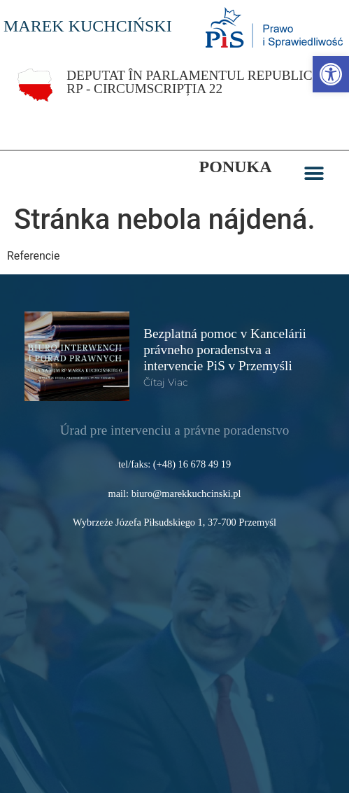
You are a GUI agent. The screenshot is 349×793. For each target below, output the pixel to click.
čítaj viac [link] (165, 382)
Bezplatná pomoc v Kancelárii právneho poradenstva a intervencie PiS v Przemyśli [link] (224, 349)
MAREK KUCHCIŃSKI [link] (87, 26)
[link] (331, 74)
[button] (314, 174)
